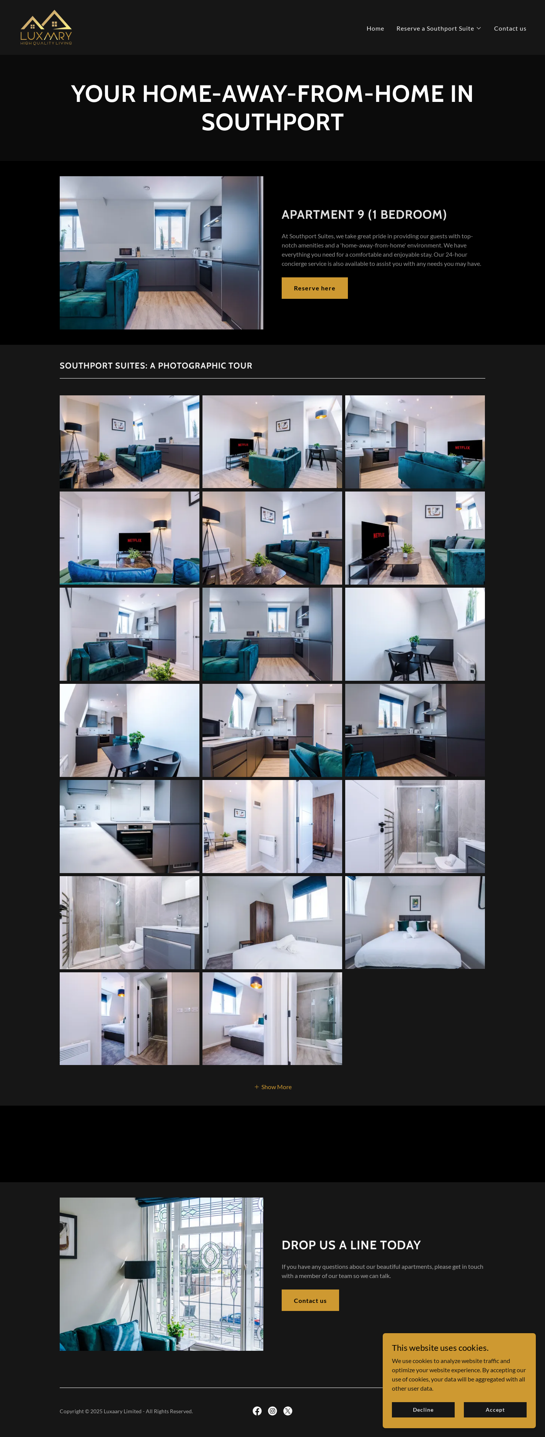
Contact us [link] (510, 28)
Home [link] (375, 28)
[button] (439, 28)
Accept (495, 1409)
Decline (423, 1409)
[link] (46, 26)
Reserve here (315, 288)
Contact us (310, 1300)
